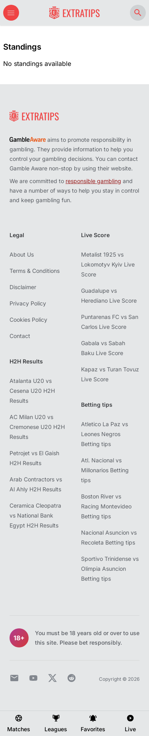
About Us (22, 254)
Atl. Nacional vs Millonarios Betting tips (105, 470)
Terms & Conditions (35, 270)
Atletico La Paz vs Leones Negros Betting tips (104, 434)
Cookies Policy (28, 319)
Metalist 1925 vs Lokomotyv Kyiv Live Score (108, 264)
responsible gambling (93, 181)
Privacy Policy (28, 303)
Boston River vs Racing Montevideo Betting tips (106, 506)
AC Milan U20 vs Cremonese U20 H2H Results (37, 426)
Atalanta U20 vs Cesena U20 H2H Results (32, 390)
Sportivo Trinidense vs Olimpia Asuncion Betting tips (110, 568)
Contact (20, 335)
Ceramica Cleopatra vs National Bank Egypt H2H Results (35, 515)
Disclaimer (23, 287)
